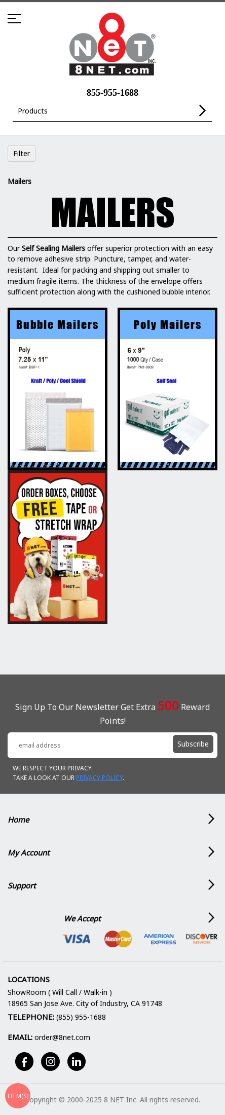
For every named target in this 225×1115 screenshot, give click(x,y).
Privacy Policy (99, 777)
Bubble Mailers (57, 324)
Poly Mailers (168, 324)
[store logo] (112, 44)
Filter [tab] (21, 153)
